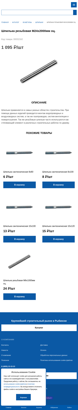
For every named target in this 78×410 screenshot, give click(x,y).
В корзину (19, 185)
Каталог (15, 22)
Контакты (5, 345)
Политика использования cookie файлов (56, 360)
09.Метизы (27, 22)
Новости (4, 350)
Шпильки (39, 22)
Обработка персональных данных (53, 355)
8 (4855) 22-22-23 (8, 366)
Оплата (43, 350)
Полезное (5, 360)
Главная (5, 22)
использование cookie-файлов (15, 384)
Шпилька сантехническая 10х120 (58, 226)
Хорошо (23, 397)
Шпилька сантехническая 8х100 (58, 172)
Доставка (44, 345)
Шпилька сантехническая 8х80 (18, 172)
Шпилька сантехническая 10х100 (19, 226)
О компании (6, 355)
